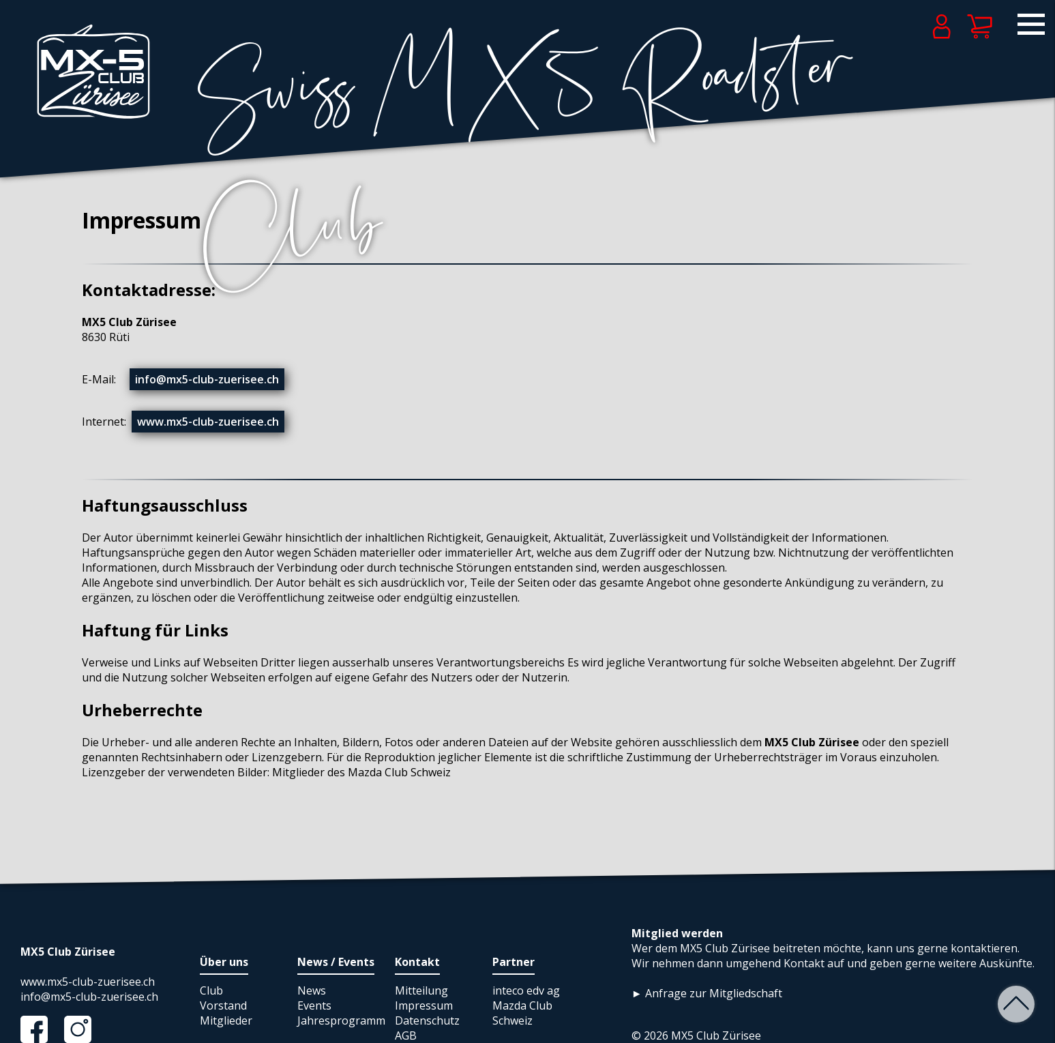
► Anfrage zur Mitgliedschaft (706, 993)
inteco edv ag (526, 990)
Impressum (424, 1005)
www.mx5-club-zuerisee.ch (208, 421)
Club (211, 990)
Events (314, 1005)
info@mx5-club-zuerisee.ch (207, 379)
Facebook (40, 1029)
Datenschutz (427, 1020)
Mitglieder (226, 1020)
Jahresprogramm (341, 1020)
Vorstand (223, 1005)
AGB (406, 1035)
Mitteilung (421, 990)
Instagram (84, 1029)
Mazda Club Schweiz (522, 1013)
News (311, 990)
